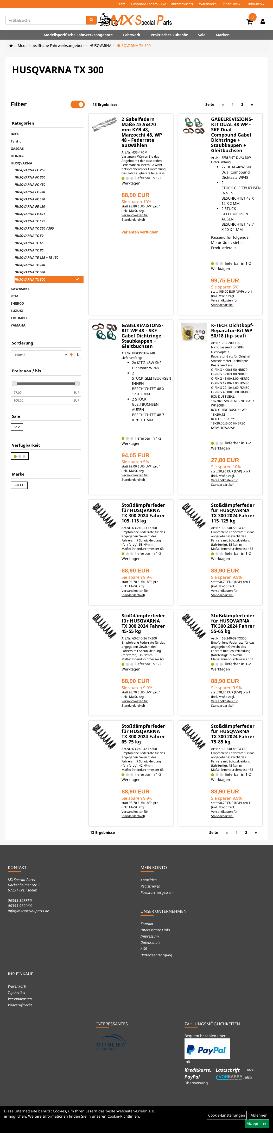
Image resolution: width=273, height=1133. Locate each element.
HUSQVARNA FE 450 (30, 206)
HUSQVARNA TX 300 (133, 45)
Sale (201, 34)
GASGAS (17, 148)
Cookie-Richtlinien (123, 1116)
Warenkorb (208, 4)
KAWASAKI (20, 288)
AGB (144, 948)
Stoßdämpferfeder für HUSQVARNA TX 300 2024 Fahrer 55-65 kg (233, 623)
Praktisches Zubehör (169, 34)
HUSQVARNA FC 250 (30, 170)
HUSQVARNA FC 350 (30, 177)
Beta (15, 134)
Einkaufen (255, 4)
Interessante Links (155, 929)
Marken (223, 34)
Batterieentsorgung (156, 954)
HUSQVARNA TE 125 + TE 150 (36, 257)
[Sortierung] (39, 354)
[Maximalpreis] (41, 400)
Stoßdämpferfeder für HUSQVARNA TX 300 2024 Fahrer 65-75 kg (143, 734)
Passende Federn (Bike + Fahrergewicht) (162, 4)
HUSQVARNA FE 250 (30, 191)
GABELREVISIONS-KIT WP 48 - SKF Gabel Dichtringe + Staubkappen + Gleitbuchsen (143, 335)
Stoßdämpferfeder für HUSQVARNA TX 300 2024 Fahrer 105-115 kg (143, 513)
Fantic (16, 141)
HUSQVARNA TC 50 (29, 235)
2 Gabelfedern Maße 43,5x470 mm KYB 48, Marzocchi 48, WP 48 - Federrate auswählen (142, 132)
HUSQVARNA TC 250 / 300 (34, 228)
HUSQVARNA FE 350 (30, 199)
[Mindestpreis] (41, 393)
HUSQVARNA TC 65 (29, 243)
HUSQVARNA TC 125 (30, 221)
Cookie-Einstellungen (226, 1115)
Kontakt (147, 923)
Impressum (150, 936)
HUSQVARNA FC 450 (30, 184)
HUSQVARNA (100, 45)
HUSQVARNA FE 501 (30, 213)
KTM (14, 296)
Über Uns (231, 4)
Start (121, 4)
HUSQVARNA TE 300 (30, 272)
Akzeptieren (257, 1123)
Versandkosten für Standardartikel (135, 217)
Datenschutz (150, 942)
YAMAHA (18, 325)
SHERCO (17, 303)
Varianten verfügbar (140, 232)
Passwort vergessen (157, 892)
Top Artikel (16, 992)
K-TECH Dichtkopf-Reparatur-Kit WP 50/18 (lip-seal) (232, 330)
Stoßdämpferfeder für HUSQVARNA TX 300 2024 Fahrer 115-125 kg (233, 513)
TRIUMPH (19, 318)
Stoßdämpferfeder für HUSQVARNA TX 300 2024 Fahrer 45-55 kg (143, 623)
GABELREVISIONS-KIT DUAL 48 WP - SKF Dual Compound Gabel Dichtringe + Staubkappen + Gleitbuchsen (232, 134)
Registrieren (150, 886)
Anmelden (149, 879)
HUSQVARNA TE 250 (30, 264)
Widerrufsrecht (20, 1004)
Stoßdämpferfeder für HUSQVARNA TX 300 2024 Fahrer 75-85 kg (233, 734)
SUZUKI (17, 310)
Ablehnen (259, 1115)
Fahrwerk (131, 34)
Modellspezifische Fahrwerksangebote (78, 34)
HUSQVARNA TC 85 (29, 250)
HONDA (17, 155)
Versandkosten (20, 998)
